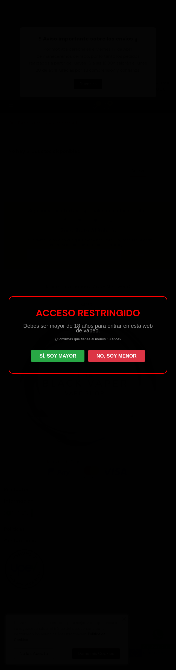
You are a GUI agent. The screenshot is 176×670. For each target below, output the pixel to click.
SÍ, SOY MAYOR (57, 356)
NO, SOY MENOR (116, 356)
